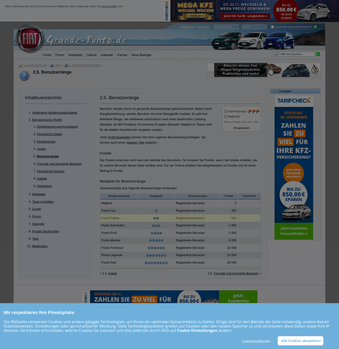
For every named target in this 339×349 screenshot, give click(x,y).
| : (195, 26)
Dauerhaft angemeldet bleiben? (291, 26)
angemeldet (109, 6)
